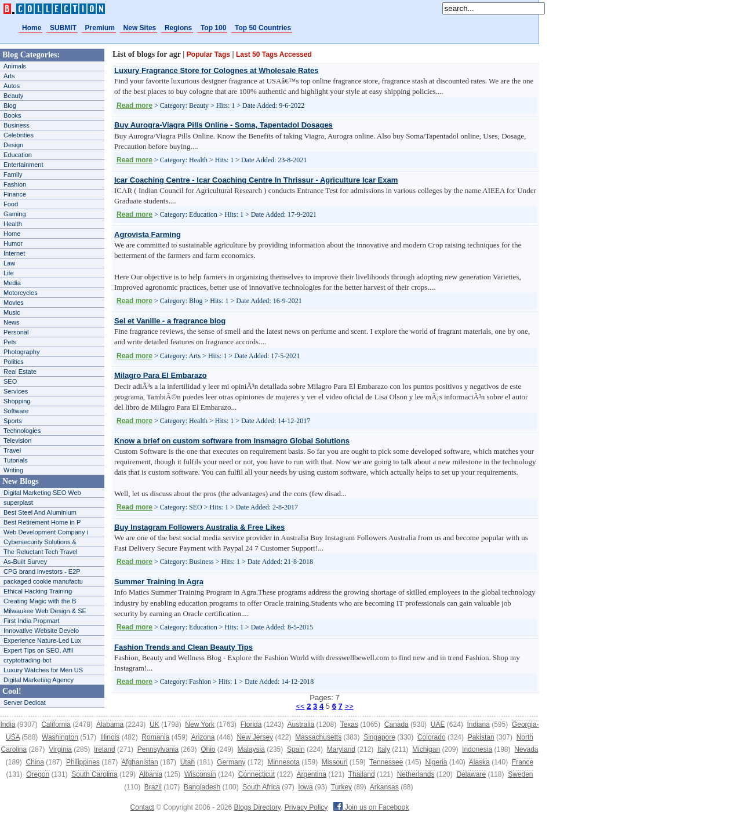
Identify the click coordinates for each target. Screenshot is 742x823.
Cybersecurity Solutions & (40, 541)
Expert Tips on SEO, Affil (38, 650)
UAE (438, 724)
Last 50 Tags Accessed (274, 54)
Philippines (83, 762)
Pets (9, 341)
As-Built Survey (25, 561)
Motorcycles (20, 292)
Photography (21, 351)
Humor (13, 243)
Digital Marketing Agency (38, 679)
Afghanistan (139, 762)
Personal (15, 332)
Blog (9, 105)
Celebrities (18, 135)
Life (8, 273)
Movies (13, 302)
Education (17, 154)
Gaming (14, 213)
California (56, 724)
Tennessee (386, 762)
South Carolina (94, 774)
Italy (383, 749)
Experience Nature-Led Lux (42, 640)
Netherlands (416, 774)
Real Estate (20, 371)
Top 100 (213, 28)
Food (10, 204)
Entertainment (23, 164)
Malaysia (251, 749)
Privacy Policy (306, 807)
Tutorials (15, 460)
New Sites (140, 28)
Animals (14, 66)
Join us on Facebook (371, 807)
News (11, 322)
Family (12, 174)
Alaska (479, 762)
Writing (13, 470)
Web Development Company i (45, 532)
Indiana (478, 724)
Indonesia (477, 749)
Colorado (431, 737)
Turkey (341, 787)
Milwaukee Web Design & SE (44, 610)
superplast (18, 502)
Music (11, 312)
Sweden (520, 774)
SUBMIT (63, 28)
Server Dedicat (24, 702)
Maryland (341, 749)
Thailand (361, 774)
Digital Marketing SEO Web (42, 492)
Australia (300, 724)
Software (15, 410)
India (7, 724)
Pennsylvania (158, 749)
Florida (251, 724)
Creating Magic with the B (39, 601)
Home (31, 28)
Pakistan (481, 737)
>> (348, 706)
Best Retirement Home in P (42, 522)
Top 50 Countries (263, 28)
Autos (11, 85)
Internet (14, 253)
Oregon (37, 774)
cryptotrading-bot (27, 660)
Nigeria (436, 762)
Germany (231, 762)
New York (199, 724)
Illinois (109, 737)
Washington (60, 737)
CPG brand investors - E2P (42, 571)
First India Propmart (31, 620)
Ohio (208, 749)
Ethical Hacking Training (37, 591)
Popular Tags (208, 54)
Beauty (13, 95)
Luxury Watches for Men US (43, 670)
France (522, 762)
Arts (9, 75)
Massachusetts (318, 737)
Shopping (17, 401)
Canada (396, 724)
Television (17, 440)
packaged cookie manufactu (43, 581)
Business (16, 125)
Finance (14, 194)
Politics (13, 361)
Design (13, 144)
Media (12, 282)
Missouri (335, 762)
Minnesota (283, 762)
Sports (12, 420)
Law (9, 263)
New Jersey (255, 737)
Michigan (426, 749)
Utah (187, 762)
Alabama (109, 724)
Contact (142, 807)
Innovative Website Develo (41, 630)
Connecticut (256, 774)
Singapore (379, 737)
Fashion (14, 184)
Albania (150, 774)
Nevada (526, 749)
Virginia (60, 749)
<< (300, 706)
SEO (10, 381)
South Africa (261, 787)
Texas (349, 724)
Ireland (104, 749)
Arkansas (384, 787)
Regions (178, 28)
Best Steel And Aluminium (40, 512)
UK (154, 724)
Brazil (153, 787)
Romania (155, 737)
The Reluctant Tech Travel (40, 551)
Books (12, 115)
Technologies (22, 430)
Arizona (203, 737)
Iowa (305, 787)
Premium (100, 28)
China (35, 762)
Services (15, 391)
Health (12, 223)
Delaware (471, 774)
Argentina (311, 774)
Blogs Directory (257, 807)
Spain (296, 749)
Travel (12, 450)
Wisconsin (200, 774)
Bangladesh (202, 787)
